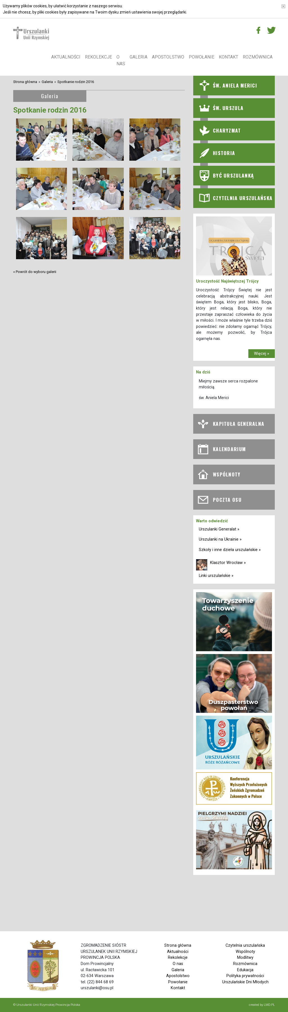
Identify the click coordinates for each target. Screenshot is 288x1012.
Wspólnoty (245, 951)
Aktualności (65, 57)
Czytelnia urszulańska (245, 945)
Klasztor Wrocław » (228, 562)
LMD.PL (269, 1005)
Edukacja (245, 970)
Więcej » (261, 353)
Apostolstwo (168, 57)
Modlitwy (245, 957)
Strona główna (25, 82)
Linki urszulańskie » (216, 575)
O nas (120, 60)
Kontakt (228, 57)
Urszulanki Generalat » (219, 529)
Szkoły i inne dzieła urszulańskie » (230, 549)
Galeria (138, 57)
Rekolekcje (98, 57)
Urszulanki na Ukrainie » (220, 539)
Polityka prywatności (245, 975)
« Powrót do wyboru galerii (34, 272)
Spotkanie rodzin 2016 (75, 82)
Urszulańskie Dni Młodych (245, 982)
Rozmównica (258, 57)
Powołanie (201, 57)
